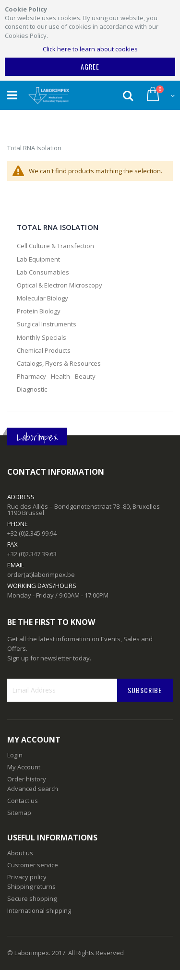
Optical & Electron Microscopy (59, 285)
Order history (26, 779)
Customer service (32, 865)
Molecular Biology (42, 298)
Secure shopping (32, 898)
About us (20, 853)
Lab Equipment (38, 259)
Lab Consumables (43, 272)
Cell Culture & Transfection (55, 245)
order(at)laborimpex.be (41, 574)
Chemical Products (44, 350)
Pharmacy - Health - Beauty (56, 376)
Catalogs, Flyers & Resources (59, 363)
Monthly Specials (41, 337)
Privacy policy (27, 877)
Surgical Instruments (46, 324)
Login (15, 755)
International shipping (39, 910)
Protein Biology (38, 311)
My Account (23, 767)
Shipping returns (31, 886)
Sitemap (19, 812)
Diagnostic (32, 389)
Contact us (22, 800)
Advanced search (32, 788)
